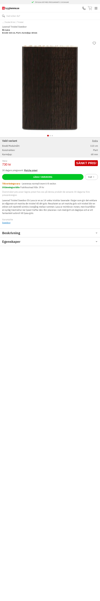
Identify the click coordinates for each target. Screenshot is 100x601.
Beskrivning (50, 233)
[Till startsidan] (10, 8)
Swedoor (6, 222)
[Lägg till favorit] (94, 43)
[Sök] (3, 16)
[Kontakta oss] (84, 8)
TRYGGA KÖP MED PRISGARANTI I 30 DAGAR (52, 2)
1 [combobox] (91, 177)
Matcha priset (30, 170)
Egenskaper (50, 241)
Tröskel (20, 22)
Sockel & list (10, 22)
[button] (50, 147)
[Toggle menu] (96, 8)
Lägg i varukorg (42, 177)
